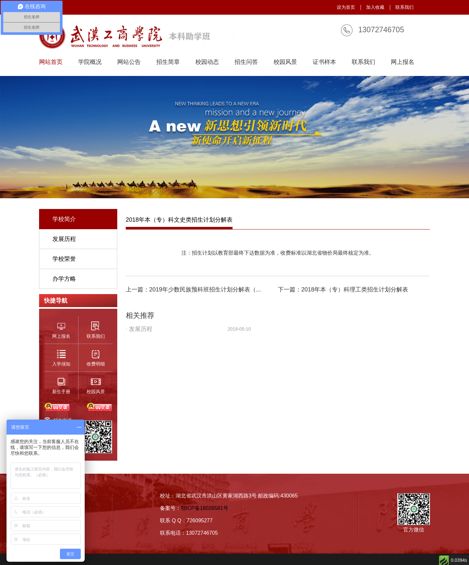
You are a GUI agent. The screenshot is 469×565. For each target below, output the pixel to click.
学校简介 (64, 219)
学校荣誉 (64, 259)
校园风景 (285, 62)
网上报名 (402, 62)
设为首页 (346, 7)
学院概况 (90, 62)
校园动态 (207, 62)
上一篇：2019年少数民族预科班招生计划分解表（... (193, 289)
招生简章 (168, 62)
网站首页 (51, 62)
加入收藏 (375, 7)
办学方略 (64, 278)
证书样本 (324, 62)
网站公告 (129, 62)
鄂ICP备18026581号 (204, 508)
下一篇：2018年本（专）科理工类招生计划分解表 (343, 289)
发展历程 (64, 239)
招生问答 (246, 62)
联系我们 (404, 7)
